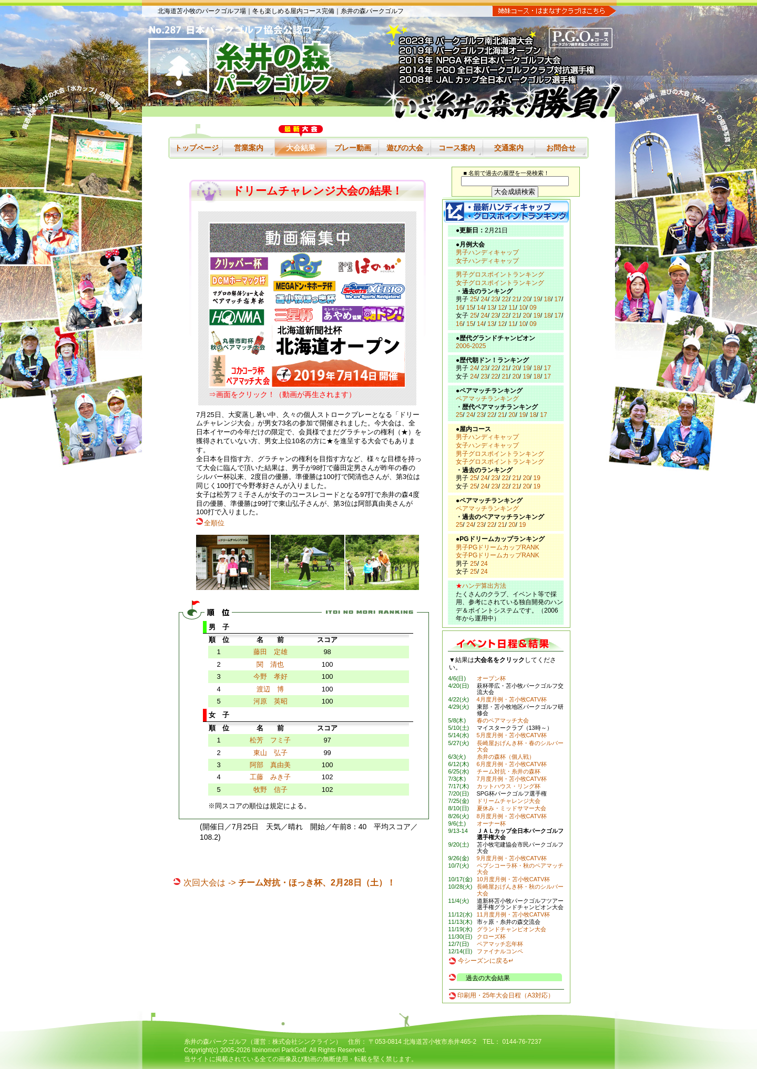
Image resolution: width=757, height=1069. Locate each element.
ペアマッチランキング (487, 398)
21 (515, 299)
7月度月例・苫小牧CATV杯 (512, 779)
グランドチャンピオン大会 (511, 929)
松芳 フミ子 (270, 740)
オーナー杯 (491, 823)
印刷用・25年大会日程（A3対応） (505, 995)
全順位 (214, 523)
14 (480, 307)
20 (526, 299)
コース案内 (456, 148)
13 (490, 307)
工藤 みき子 (270, 777)
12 (501, 307)
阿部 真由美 (270, 765)
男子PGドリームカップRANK (497, 547)
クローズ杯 (491, 936)
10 (522, 307)
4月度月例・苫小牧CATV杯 (512, 699)
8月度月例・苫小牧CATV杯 (512, 816)
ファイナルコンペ (500, 951)
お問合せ (561, 148)
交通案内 (509, 148)
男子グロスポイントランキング (500, 274)
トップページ (197, 148)
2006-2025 (471, 346)
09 (532, 307)
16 (459, 307)
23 (494, 299)
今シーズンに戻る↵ (486, 960)
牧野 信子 (270, 789)
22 (505, 299)
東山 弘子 (270, 753)
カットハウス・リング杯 (508, 786)
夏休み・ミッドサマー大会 (511, 808)
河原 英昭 (270, 701)
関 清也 (270, 664)
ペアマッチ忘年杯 (500, 944)
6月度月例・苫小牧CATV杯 (512, 764)
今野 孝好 (270, 676)
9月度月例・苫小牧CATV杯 (512, 858)
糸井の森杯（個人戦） (506, 757)
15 (469, 307)
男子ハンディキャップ (487, 252)
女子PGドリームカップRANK (497, 555)
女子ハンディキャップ (487, 260)
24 (483, 299)
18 (547, 299)
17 (558, 299)
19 (537, 299)
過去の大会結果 (488, 978)
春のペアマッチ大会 (503, 720)
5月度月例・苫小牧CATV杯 (512, 735)
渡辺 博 (270, 689)
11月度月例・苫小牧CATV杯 (513, 914)
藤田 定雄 (270, 652)
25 (473, 299)
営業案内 (248, 148)
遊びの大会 (404, 148)
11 (511, 307)
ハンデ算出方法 (484, 585)
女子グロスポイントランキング (500, 283)
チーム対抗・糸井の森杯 (508, 771)
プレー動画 (352, 148)
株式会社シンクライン (303, 1041)
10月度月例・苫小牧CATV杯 (513, 879)
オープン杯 (491, 678)
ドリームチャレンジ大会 (508, 801)
